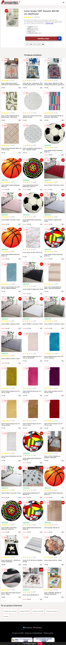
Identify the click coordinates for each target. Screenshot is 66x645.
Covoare (6, 616)
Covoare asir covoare (10, 611)
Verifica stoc (49, 38)
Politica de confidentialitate (33, 633)
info (20, 87)
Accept (40, 643)
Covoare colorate (51, 611)
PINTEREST (37, 628)
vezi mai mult (49, 23)
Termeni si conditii (18, 633)
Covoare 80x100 (24, 611)
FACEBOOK (27, 628)
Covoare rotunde (38, 611)
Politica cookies (48, 633)
